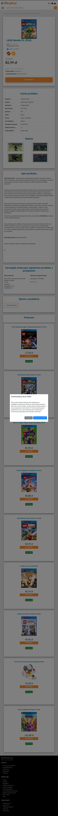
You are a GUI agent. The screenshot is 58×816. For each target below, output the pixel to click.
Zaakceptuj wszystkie (40, 418)
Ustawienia (29, 418)
